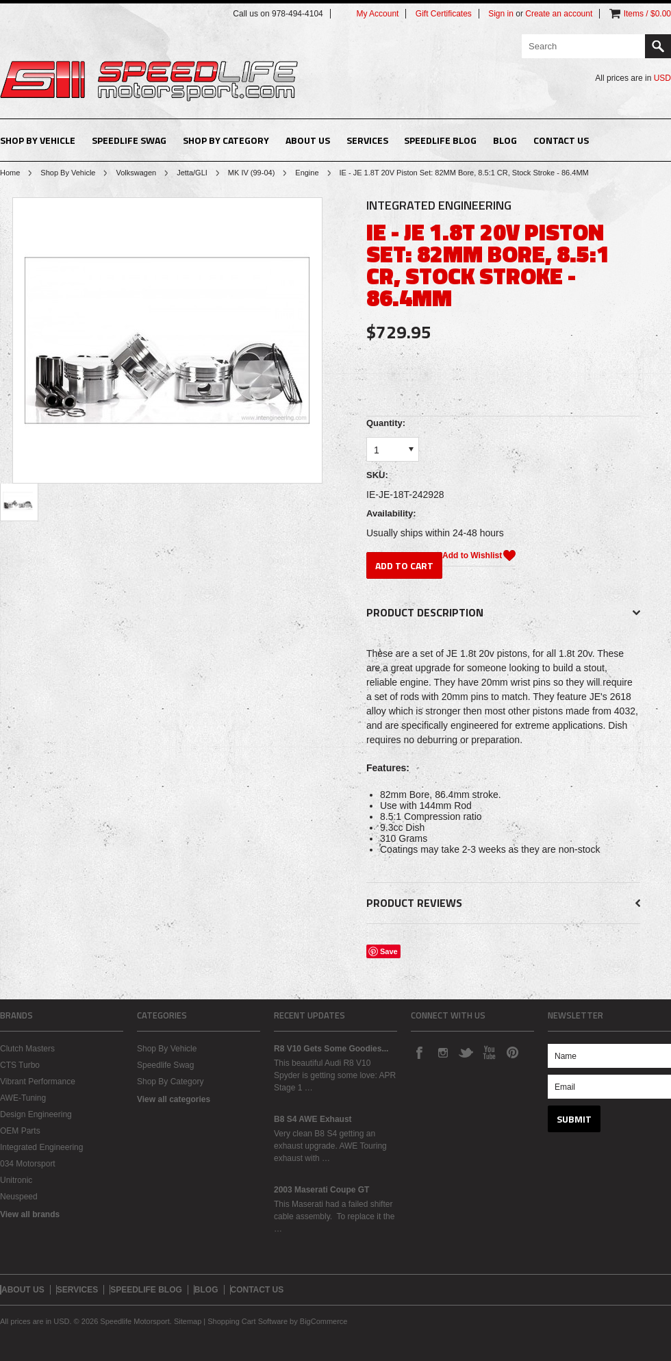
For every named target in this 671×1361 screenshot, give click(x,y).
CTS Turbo (20, 1065)
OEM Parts (20, 1131)
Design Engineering (36, 1114)
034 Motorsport (27, 1164)
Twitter (465, 1052)
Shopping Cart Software (247, 1321)
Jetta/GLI (192, 172)
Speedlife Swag (129, 140)
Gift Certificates (444, 13)
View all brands (30, 1214)
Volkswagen (136, 172)
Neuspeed (19, 1196)
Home (10, 172)
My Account (377, 13)
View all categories (173, 1099)
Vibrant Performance (37, 1081)
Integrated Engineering (41, 1147)
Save (389, 951)
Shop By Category (226, 140)
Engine (306, 172)
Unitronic (16, 1180)
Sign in (501, 13)
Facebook (419, 1052)
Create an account (558, 13)
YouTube (489, 1052)
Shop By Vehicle (37, 140)
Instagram (442, 1052)
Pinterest (512, 1052)
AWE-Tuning (23, 1098)
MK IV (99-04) (251, 172)
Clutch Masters (27, 1048)
